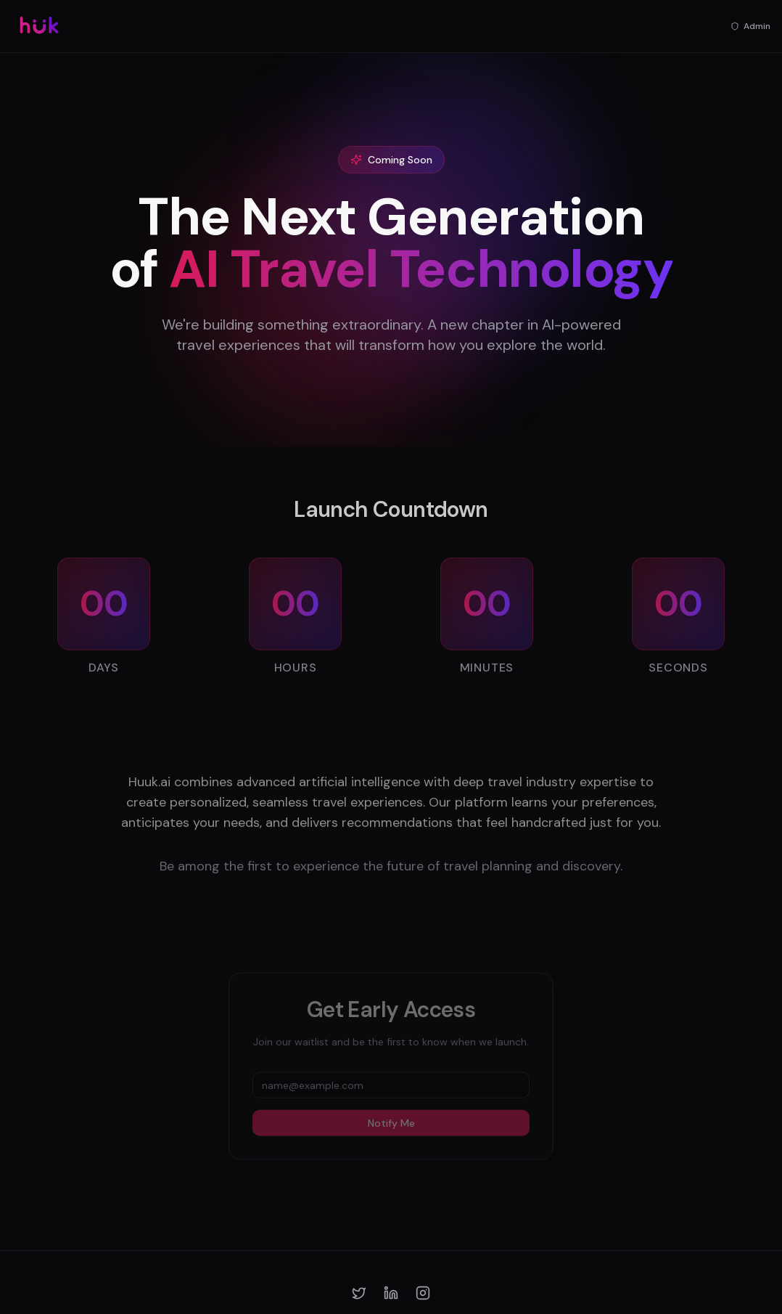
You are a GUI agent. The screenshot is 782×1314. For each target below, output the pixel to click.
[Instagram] (423, 1293)
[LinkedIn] (391, 1293)
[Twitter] (359, 1293)
